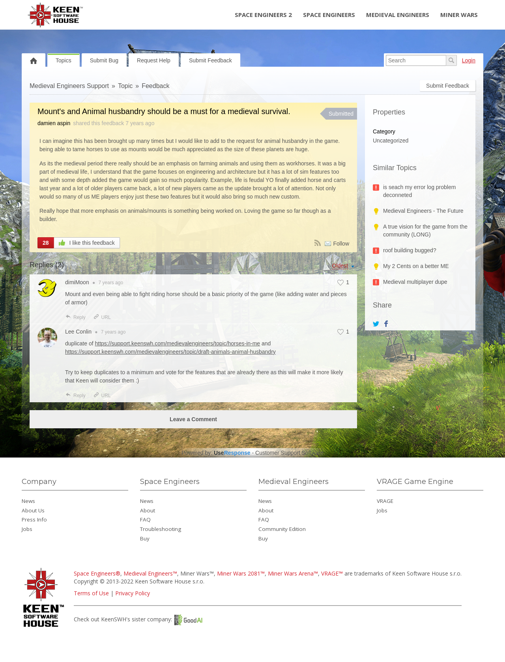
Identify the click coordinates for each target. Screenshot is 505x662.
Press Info (34, 519)
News (28, 500)
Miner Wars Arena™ (293, 573)
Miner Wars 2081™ (241, 573)
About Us (33, 510)
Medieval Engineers (397, 15)
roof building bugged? (409, 250)
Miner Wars (459, 15)
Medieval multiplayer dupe (415, 282)
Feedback (155, 86)
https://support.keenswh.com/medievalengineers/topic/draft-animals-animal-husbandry (170, 352)
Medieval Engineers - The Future (423, 211)
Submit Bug (104, 60)
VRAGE (385, 500)
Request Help (153, 60)
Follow (341, 243)
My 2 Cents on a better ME (416, 266)
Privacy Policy (132, 593)
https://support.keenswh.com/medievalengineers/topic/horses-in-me (177, 343)
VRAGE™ (332, 573)
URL (102, 317)
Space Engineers (329, 15)
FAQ (145, 519)
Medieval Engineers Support (69, 86)
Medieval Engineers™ (150, 573)
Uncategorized (390, 140)
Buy (145, 538)
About (147, 510)
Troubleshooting (160, 529)
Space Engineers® (97, 573)
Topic (125, 86)
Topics (63, 60)
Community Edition (282, 529)
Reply (75, 317)
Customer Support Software (289, 453)
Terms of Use (91, 593)
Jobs (27, 529)
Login (468, 60)
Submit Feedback (210, 60)
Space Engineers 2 (263, 15)
